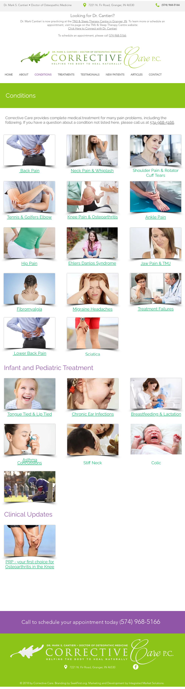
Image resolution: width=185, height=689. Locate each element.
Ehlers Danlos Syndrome (92, 263)
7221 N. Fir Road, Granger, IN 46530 (111, 5)
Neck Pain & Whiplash (92, 170)
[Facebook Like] (173, 74)
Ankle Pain (155, 217)
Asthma (29, 459)
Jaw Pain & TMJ (156, 263)
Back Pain (29, 170)
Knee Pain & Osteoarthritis (92, 216)
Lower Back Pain (29, 353)
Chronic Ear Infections (93, 414)
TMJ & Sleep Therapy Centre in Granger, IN (99, 21)
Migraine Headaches (93, 309)
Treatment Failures (156, 308)
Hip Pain (29, 263)
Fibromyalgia (29, 309)
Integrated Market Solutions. (146, 683)
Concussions (29, 462)
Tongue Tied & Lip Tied (29, 414)
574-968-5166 (117, 35)
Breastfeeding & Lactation (156, 414)
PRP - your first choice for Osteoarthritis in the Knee (29, 564)
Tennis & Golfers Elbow (29, 217)
